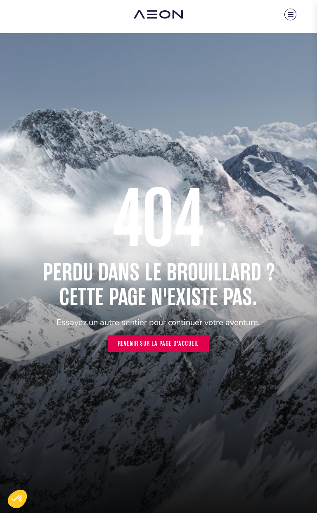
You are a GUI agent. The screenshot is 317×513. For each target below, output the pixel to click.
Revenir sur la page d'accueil (158, 343)
